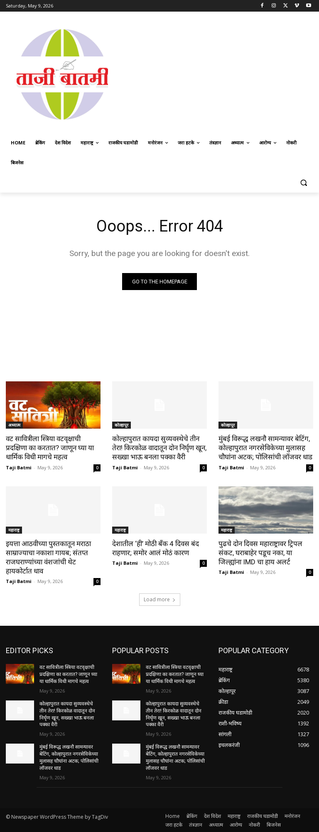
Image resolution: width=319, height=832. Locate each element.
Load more (160, 599)
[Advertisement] (219, 73)
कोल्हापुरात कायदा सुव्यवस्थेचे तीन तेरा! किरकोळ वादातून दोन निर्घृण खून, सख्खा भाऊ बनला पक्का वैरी (159, 447)
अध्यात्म (14, 425)
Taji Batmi (19, 467)
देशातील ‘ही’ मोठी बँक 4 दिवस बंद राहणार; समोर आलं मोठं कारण (155, 547)
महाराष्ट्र (14, 529)
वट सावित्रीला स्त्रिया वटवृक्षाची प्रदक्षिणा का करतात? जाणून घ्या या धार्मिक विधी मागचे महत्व (50, 447)
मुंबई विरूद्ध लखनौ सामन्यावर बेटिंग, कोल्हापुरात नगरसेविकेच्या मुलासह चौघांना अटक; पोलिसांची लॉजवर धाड (265, 447)
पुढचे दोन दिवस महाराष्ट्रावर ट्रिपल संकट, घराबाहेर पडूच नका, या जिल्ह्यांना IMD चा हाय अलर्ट (260, 552)
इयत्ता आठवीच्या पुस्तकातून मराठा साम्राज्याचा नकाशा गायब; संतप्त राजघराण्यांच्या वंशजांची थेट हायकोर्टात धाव (48, 557)
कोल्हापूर (121, 425)
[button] (303, 183)
